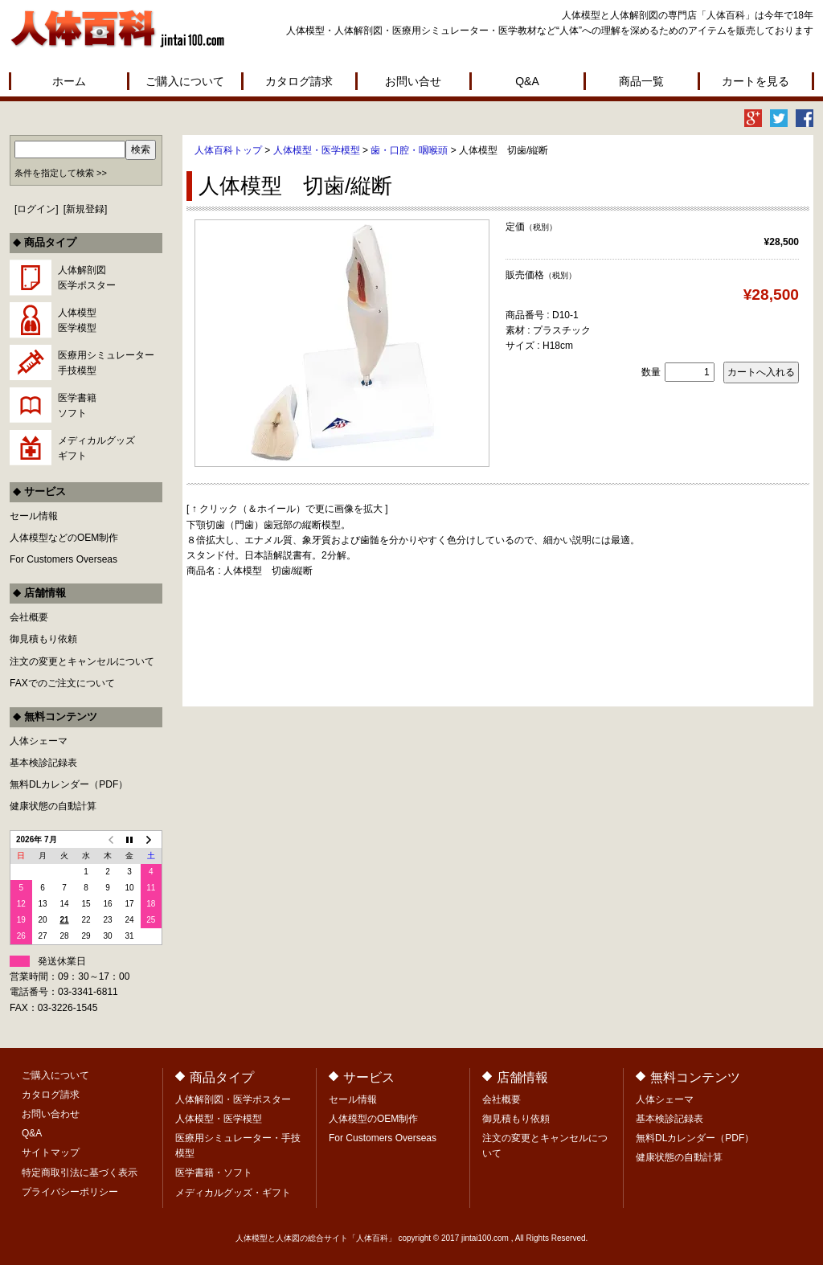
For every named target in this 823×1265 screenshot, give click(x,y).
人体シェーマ (39, 741)
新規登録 (85, 209)
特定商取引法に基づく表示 (79, 1172)
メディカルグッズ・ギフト (233, 1192)
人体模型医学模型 (77, 320)
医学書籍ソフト (77, 405)
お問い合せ (413, 81)
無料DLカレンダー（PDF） (69, 784)
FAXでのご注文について (62, 683)
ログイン (36, 209)
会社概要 (29, 617)
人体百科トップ (228, 150)
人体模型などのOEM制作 (64, 537)
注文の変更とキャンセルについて (82, 661)
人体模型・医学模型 (316, 150)
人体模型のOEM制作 (373, 1118)
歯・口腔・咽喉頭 (409, 150)
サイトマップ (51, 1152)
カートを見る (755, 81)
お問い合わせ (51, 1114)
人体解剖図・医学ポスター (233, 1099)
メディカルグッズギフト (96, 448)
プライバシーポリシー (70, 1191)
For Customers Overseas (63, 559)
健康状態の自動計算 (53, 806)
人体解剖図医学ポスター (87, 277)
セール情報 (34, 516)
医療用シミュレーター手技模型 (106, 363)
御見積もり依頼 (43, 639)
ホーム (69, 81)
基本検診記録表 (43, 762)
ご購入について (184, 81)
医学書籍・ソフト (213, 1172)
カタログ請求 (299, 81)
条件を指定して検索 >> (60, 173)
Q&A (527, 81)
